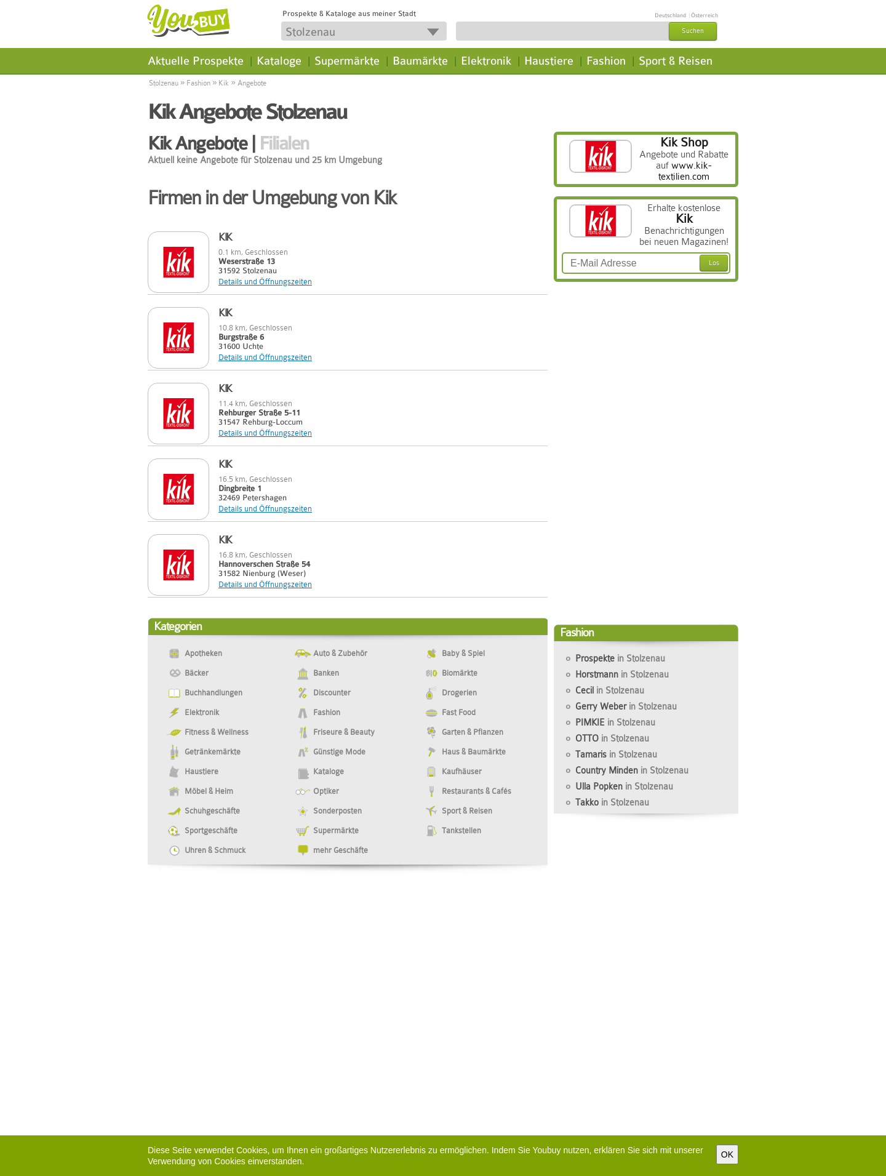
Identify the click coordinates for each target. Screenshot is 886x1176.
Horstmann (622, 674)
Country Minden (631, 770)
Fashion (606, 61)
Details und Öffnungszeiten (265, 281)
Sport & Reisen (675, 61)
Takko (612, 802)
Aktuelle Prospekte (196, 61)
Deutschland (670, 15)
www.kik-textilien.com (685, 171)
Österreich (704, 15)
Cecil (609, 690)
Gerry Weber (626, 706)
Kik (223, 83)
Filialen (284, 143)
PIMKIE (615, 722)
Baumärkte (420, 61)
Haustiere (548, 61)
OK (727, 1154)
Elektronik (486, 61)
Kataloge (279, 61)
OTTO (612, 738)
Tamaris (616, 754)
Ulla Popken (624, 786)
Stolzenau (163, 83)
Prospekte (620, 658)
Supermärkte (347, 61)
